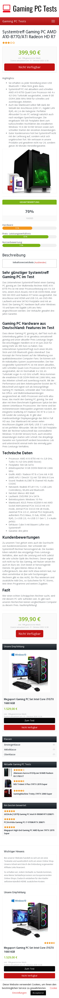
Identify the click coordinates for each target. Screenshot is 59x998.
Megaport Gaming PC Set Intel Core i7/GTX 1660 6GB (29, 701)
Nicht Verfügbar (30, 67)
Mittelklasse (10, 749)
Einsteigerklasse (12, 744)
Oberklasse (9, 754)
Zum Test (29, 720)
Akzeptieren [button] (38, 992)
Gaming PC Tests (14, 21)
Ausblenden (40, 262)
